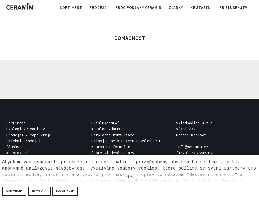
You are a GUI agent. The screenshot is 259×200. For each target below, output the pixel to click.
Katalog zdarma (106, 129)
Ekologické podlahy (25, 129)
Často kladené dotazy (112, 153)
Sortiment (16, 123)
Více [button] (243, 8)
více (129, 177)
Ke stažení (17, 153)
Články (12, 147)
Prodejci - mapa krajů (28, 135)
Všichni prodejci (23, 141)
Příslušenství (105, 123)
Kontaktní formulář (110, 147)
